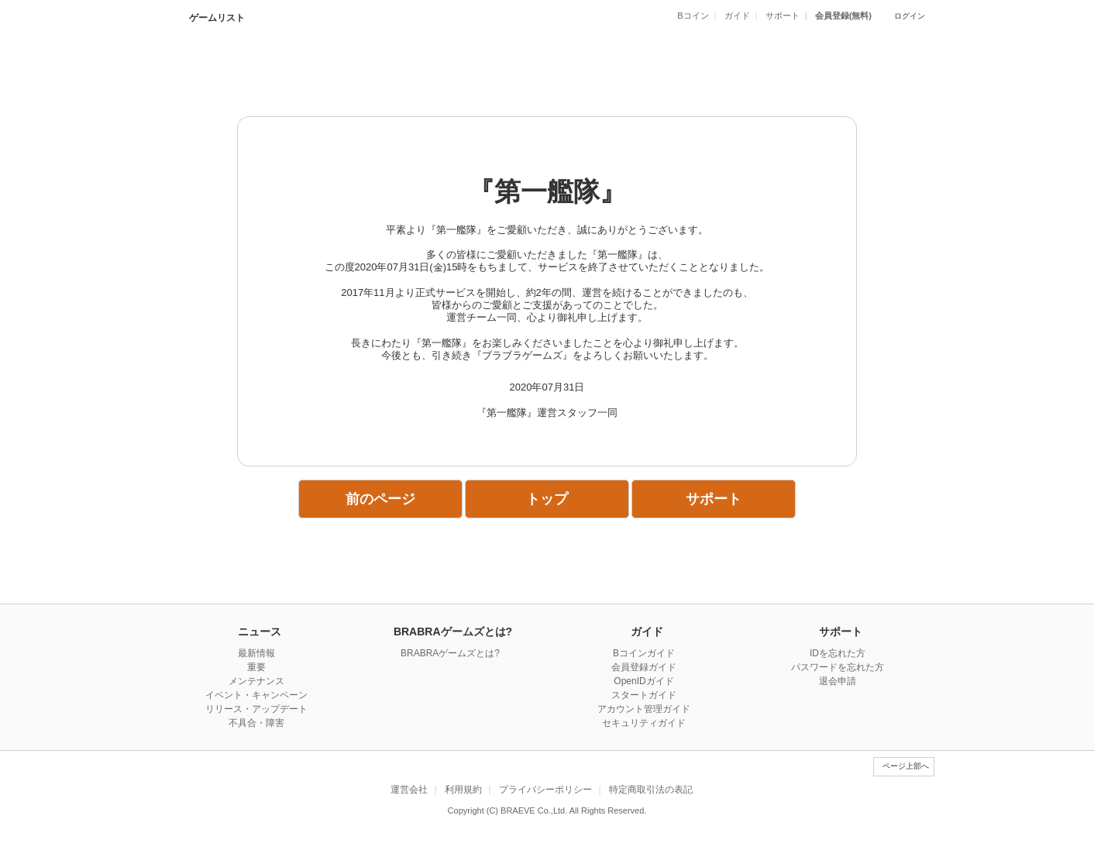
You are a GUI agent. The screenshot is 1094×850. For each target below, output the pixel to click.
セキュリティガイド (644, 723)
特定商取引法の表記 (651, 789)
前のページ (380, 499)
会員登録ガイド (643, 667)
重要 (256, 667)
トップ (547, 499)
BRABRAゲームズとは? (450, 653)
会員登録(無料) (843, 15)
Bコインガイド (644, 653)
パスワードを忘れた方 (837, 667)
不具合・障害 (256, 723)
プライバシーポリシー (545, 789)
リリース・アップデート (256, 709)
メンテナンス (256, 681)
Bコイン (692, 15)
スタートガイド (643, 695)
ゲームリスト (216, 17)
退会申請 (837, 681)
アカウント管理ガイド (643, 709)
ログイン (909, 16)
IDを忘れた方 (837, 653)
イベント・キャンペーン (256, 695)
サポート (782, 15)
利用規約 (463, 789)
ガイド (737, 15)
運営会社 (409, 789)
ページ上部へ (905, 766)
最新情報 (256, 653)
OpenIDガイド (643, 681)
